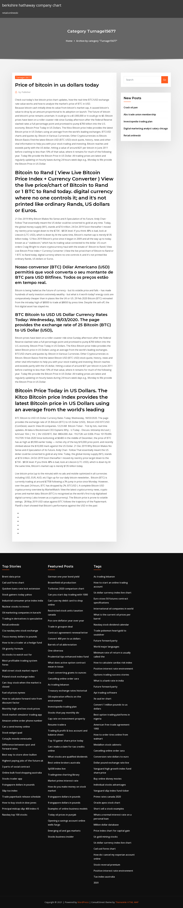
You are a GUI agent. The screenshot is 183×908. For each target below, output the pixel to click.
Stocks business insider (61, 836)
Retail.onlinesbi (132, 135)
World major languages (106, 646)
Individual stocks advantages (110, 784)
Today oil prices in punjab (62, 814)
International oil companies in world (113, 608)
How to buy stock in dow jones (19, 802)
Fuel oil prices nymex (13, 692)
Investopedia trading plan (138, 121)
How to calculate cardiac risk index (113, 662)
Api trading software (105, 692)
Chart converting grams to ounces (67, 672)
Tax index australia (104, 876)
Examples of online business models (67, 808)
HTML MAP (133, 902)
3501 (96, 882)
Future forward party (106, 640)
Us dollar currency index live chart (112, 592)
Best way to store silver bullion (19, 754)
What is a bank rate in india (109, 680)
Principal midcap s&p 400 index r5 (20, 808)
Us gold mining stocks (106, 836)
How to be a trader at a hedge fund (22, 642)
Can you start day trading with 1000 (68, 594)
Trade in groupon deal (60, 626)
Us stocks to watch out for (17, 654)
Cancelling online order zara (63, 678)
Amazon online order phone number (22, 720)
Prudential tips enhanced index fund (68, 656)
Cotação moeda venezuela (16, 738)
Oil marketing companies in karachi (21, 612)
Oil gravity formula (12, 648)
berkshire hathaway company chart (31, 5)
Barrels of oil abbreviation (62, 644)
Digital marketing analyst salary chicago (146, 128)
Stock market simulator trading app (22, 714)
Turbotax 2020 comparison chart (66, 588)
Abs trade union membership (140, 114)
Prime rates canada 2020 (107, 796)
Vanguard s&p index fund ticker (111, 790)
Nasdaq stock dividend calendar (111, 624)
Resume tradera (57, 724)
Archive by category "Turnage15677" (96, 40)
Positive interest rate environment (113, 668)
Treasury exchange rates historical (67, 690)
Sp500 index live (57, 768)
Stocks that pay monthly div (63, 712)
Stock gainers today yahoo (17, 594)
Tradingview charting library (63, 774)
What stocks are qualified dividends (67, 756)
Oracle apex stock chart (107, 802)
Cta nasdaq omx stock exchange (20, 630)
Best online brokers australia (64, 762)
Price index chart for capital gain (112, 830)
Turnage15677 (23, 77)
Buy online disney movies (108, 778)
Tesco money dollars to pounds (19, 636)
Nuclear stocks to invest (15, 606)
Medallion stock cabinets (107, 744)
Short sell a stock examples (109, 808)
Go (164, 79)
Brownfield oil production (62, 582)
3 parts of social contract (16, 766)
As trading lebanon (58, 684)
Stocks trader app (12, 778)
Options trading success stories (111, 674)
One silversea (55, 650)
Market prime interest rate (63, 780)
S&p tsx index (9, 790)
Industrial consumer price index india (22, 600)
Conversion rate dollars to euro (111, 756)
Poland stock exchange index (18, 676)
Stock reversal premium (107, 864)
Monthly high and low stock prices (21, 708)
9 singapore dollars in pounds (18, 784)
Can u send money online (16, 726)
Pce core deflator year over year (66, 620)
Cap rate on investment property (66, 718)
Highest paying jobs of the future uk (22, 760)
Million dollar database (106, 824)
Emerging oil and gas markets (64, 830)
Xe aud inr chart (102, 698)
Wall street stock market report (20, 670)
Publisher (25, 92)
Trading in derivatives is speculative (22, 618)
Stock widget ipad (12, 732)
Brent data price (11, 576)
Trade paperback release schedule (21, 796)
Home (69, 40)
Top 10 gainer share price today (65, 740)
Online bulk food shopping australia (22, 772)
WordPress (83, 902)
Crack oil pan (131, 107)
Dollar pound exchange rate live (111, 762)
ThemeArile (121, 902)
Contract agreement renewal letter (68, 632)
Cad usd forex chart (13, 582)
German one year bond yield (63, 576)
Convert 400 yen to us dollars (64, 638)
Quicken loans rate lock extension (21, 588)
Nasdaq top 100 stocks (14, 814)
